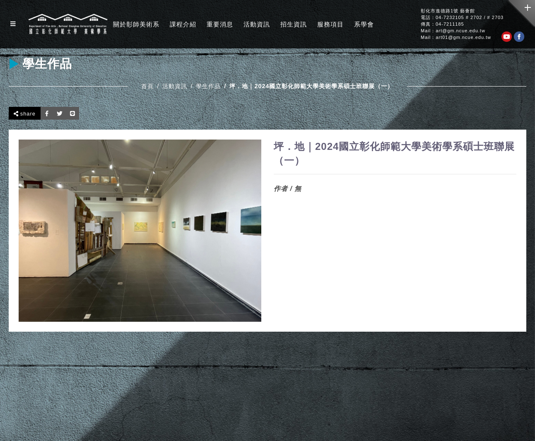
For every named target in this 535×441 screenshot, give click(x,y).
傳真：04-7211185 (442, 24)
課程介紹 (183, 24)
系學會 (364, 24)
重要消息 (220, 24)
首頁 (147, 86)
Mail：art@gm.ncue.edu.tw (453, 31)
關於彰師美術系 (136, 24)
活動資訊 (256, 24)
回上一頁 (506, 113)
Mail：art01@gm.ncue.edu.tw (456, 37)
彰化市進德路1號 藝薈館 (448, 11)
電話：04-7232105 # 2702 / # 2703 (462, 17)
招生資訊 (293, 24)
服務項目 (330, 24)
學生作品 (208, 86)
